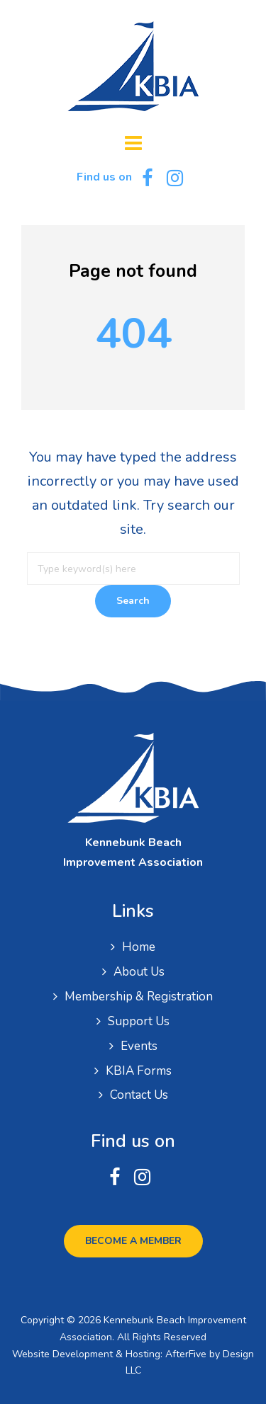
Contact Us (139, 1095)
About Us (139, 972)
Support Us (139, 1021)
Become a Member (133, 1241)
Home (138, 947)
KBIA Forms (139, 1071)
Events (139, 1046)
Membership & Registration (139, 996)
